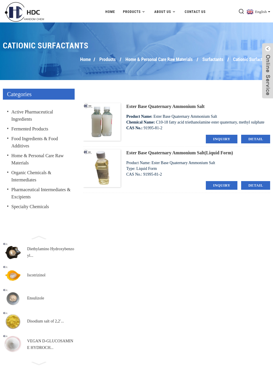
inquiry (221, 138)
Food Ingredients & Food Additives (34, 141)
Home (110, 11)
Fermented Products (29, 128)
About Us (165, 11)
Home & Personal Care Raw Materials (159, 58)
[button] (39, 236)
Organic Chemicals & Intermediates (31, 175)
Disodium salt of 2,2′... (45, 320)
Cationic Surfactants (251, 58)
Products (134, 11)
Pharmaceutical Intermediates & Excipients (41, 192)
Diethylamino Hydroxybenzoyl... (50, 251)
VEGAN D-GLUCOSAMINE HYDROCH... (50, 343)
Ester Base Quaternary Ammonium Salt (165, 105)
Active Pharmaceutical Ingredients (32, 115)
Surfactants (212, 58)
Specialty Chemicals (30, 205)
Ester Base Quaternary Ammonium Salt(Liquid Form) (179, 151)
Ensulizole (35, 297)
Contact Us (195, 11)
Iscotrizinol (36, 274)
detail (255, 138)
